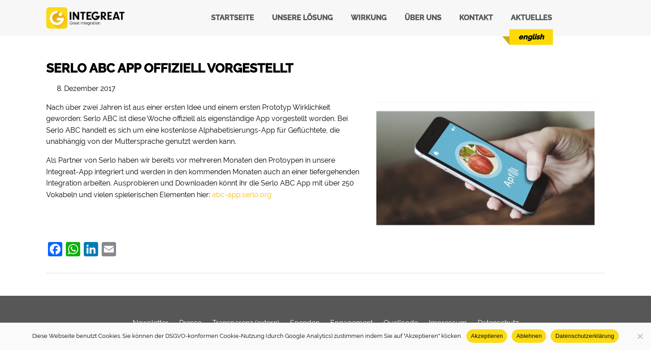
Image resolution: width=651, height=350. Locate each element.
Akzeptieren (487, 336)
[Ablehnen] (639, 336)
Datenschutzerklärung (584, 336)
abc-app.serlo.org (242, 194)
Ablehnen (529, 336)
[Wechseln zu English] (531, 37)
